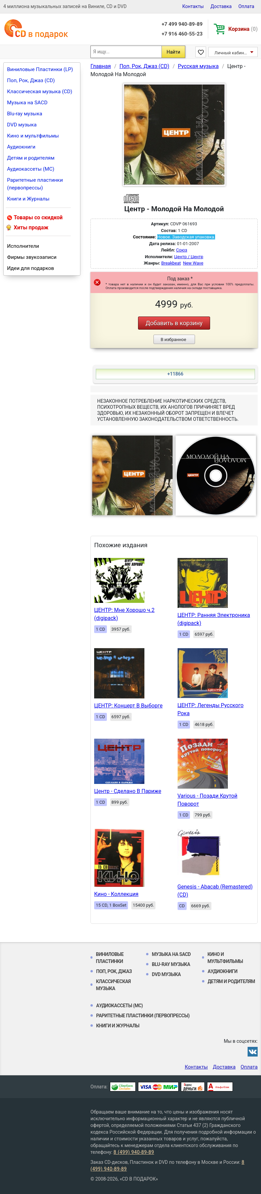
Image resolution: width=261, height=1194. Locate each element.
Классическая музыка (113, 985)
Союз (181, 249)
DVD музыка (22, 125)
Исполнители (23, 246)
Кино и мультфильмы (33, 136)
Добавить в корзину (173, 323)
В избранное (173, 339)
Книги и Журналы (28, 199)
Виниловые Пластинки (110, 958)
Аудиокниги (21, 147)
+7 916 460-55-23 (181, 34)
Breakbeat (171, 263)
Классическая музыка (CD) (39, 92)
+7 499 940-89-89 (181, 24)
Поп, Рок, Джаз (114, 971)
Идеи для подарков (30, 268)
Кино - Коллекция (116, 894)
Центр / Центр (188, 256)
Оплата (246, 6)
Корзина (243, 29)
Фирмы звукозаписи (32, 257)
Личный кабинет (231, 52)
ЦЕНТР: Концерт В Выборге (128, 705)
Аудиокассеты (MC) (30, 169)
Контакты (193, 6)
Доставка (221, 6)
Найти (173, 52)
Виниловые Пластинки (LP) (40, 69)
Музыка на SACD (27, 103)
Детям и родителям (31, 158)
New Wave (193, 263)
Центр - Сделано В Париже (127, 791)
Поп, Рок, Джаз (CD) (31, 80)
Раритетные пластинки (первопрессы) (35, 184)
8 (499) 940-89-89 (134, 1152)
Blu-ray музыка (24, 114)
